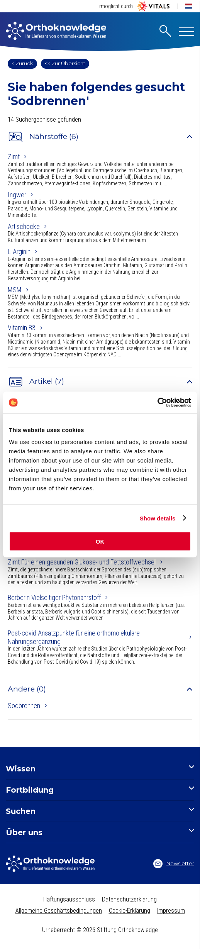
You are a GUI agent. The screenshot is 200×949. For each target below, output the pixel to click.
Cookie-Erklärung (129, 910)
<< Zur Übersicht (65, 63)
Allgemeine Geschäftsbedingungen (58, 910)
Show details (158, 518)
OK (100, 541)
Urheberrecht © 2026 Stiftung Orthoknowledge (100, 930)
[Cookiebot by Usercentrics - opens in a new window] (157, 403)
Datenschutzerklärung (129, 899)
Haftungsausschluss (69, 899)
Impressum (171, 910)
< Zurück (22, 63)
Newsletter (173, 863)
